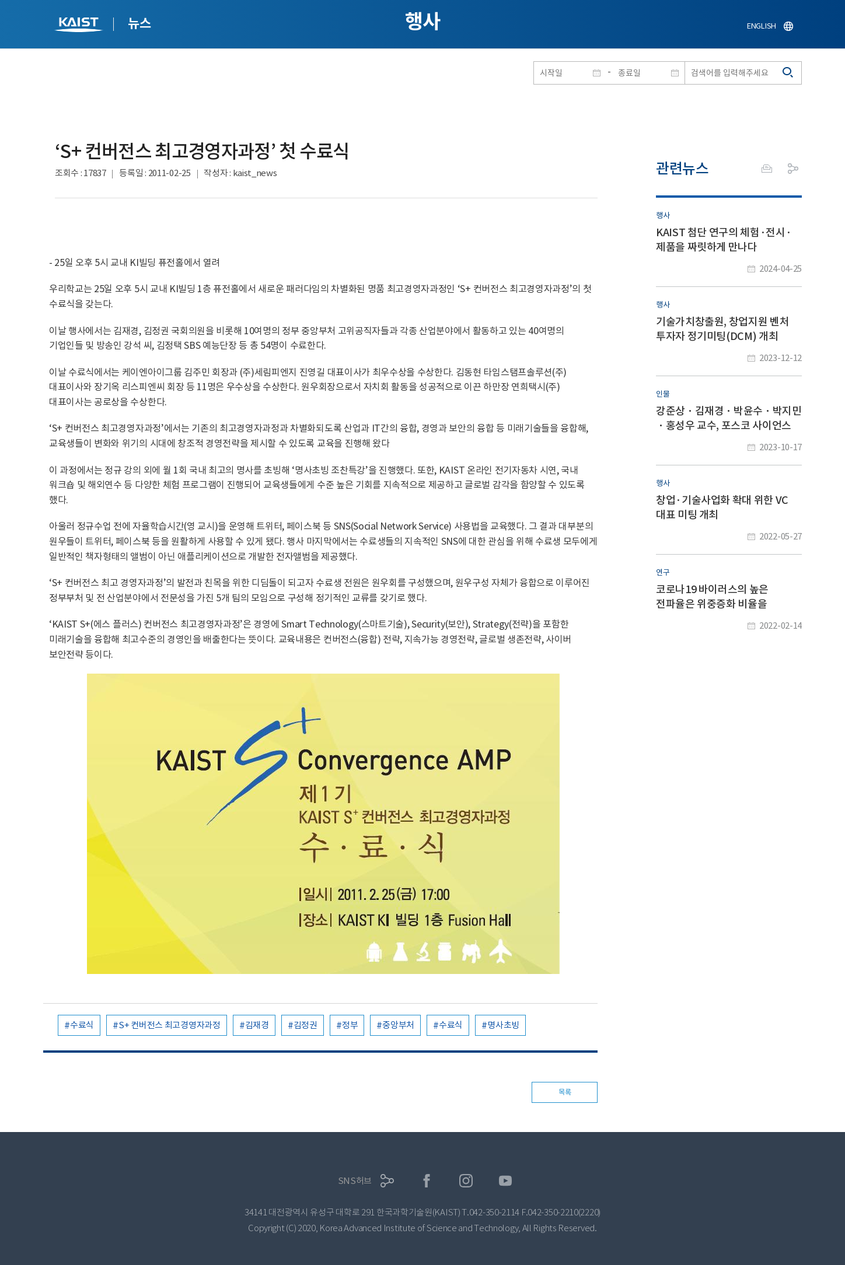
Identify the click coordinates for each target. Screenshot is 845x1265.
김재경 (257, 1025)
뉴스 (139, 23)
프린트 (767, 168)
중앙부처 (398, 1025)
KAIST (80, 26)
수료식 (82, 1025)
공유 (793, 168)
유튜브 (505, 1180)
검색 (788, 73)
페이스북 (427, 1180)
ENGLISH (761, 26)
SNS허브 (355, 1180)
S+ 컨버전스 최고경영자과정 (169, 1025)
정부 (350, 1025)
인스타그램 (466, 1180)
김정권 (305, 1025)
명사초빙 (503, 1025)
